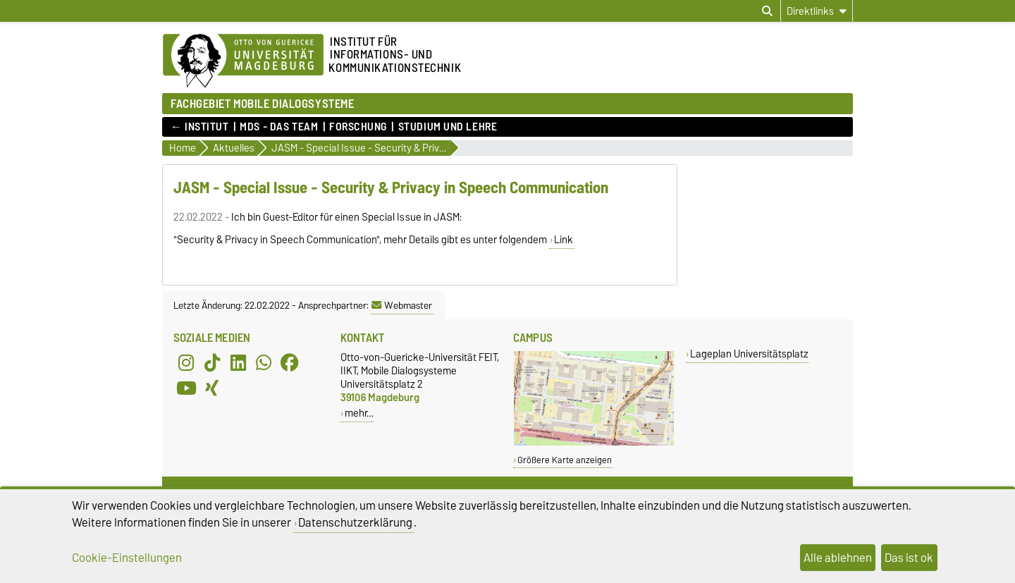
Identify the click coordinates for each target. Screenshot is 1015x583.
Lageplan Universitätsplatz (749, 353)
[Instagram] (186, 363)
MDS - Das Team (279, 126)
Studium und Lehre (448, 126)
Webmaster (401, 305)
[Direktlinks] (816, 11)
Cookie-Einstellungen (127, 557)
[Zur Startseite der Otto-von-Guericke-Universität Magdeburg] (243, 61)
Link (563, 239)
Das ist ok (909, 557)
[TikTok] (212, 363)
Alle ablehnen (838, 557)
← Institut (200, 126)
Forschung (358, 126)
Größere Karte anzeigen (564, 460)
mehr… (359, 413)
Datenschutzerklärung (355, 522)
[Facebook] (289, 363)
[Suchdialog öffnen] (767, 11)
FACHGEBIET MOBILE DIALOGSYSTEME (262, 103)
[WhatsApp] (263, 363)
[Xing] (212, 388)
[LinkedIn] (238, 363)
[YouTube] (186, 388)
